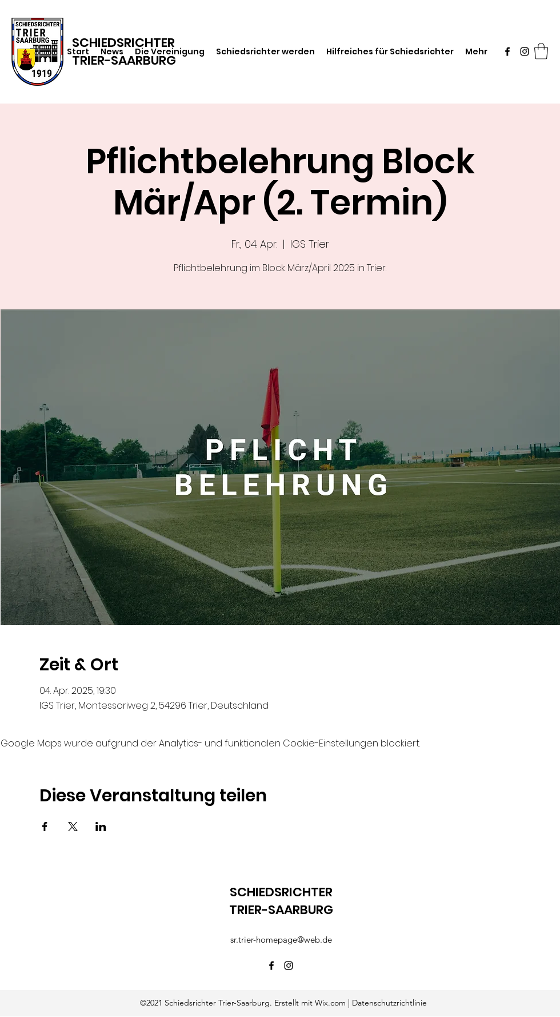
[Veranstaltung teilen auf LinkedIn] (100, 826)
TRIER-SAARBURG (124, 60)
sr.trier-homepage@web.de (281, 939)
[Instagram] (524, 51)
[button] (541, 51)
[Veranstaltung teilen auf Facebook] (44, 826)
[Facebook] (507, 51)
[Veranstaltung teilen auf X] (72, 826)
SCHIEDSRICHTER (281, 892)
